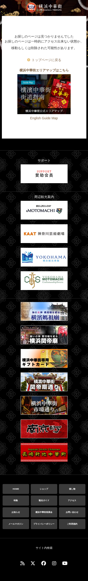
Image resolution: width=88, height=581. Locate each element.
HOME (16, 489)
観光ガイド (44, 500)
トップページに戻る (46, 60)
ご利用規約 (72, 524)
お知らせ (15, 512)
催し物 (72, 489)
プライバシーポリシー (43, 524)
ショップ (44, 489)
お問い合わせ (72, 512)
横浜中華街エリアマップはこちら (44, 70)
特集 (16, 500)
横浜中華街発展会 (43, 512)
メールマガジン (15, 524)
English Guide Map (44, 118)
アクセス (72, 500)
